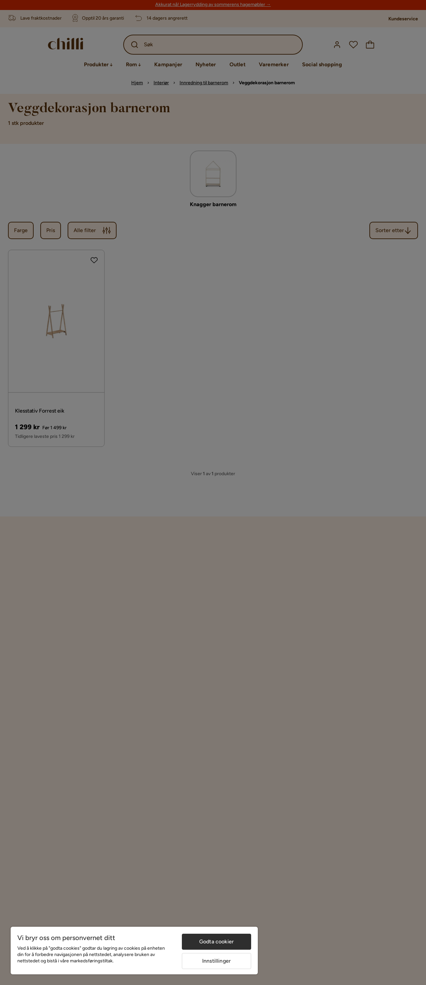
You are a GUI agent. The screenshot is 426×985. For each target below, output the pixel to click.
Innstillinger (216, 961)
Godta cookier (216, 941)
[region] (134, 950)
